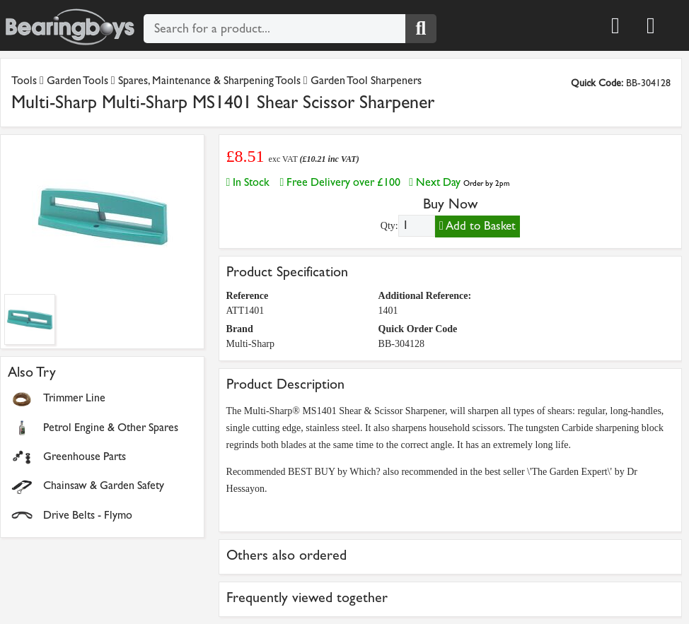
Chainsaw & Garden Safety (103, 485)
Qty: (389, 225)
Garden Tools (77, 80)
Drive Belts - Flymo (87, 515)
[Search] (420, 28)
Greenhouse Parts (84, 456)
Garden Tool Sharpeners (366, 80)
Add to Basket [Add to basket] (477, 225)
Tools (25, 80)
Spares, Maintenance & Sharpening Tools (209, 80)
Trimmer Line (74, 397)
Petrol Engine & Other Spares (110, 427)
